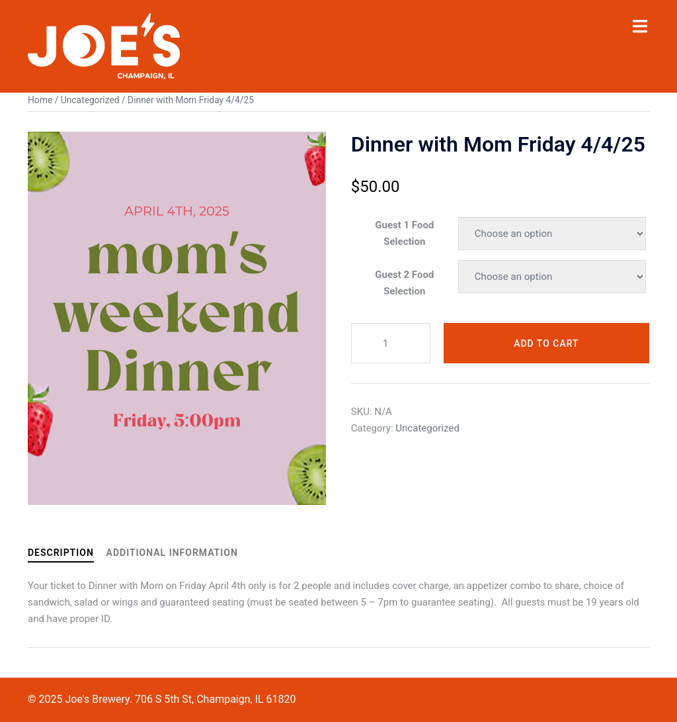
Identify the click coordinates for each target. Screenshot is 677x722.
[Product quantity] (390, 343)
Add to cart (546, 343)
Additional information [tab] (172, 552)
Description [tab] (61, 552)
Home (40, 100)
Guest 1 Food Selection (404, 232)
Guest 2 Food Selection (404, 283)
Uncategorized (90, 100)
